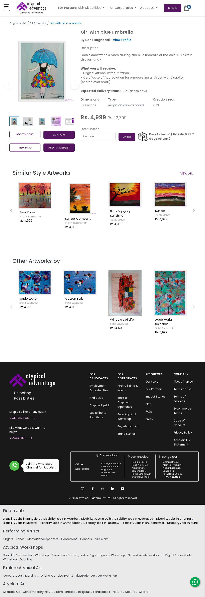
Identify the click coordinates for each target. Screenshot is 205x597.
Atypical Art (18, 23)
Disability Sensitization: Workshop (26, 555)
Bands (20, 539)
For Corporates (121, 7)
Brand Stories (127, 434)
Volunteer (20, 438)
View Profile (122, 40)
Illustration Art (86, 576)
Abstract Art (12, 592)
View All (186, 173)
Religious (84, 592)
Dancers (86, 539)
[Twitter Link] (102, 489)
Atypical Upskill (99, 405)
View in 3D (25, 147)
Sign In (172, 8)
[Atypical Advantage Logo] (32, 379)
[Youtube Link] (123, 489)
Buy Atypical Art (128, 426)
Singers (8, 539)
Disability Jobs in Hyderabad (134, 519)
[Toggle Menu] (6, 7)
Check (127, 137)
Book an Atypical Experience (125, 402)
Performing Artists (21, 531)
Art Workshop (108, 576)
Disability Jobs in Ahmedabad (60, 523)
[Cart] (186, 8)
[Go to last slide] (11, 210)
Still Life (130, 592)
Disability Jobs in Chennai (174, 519)
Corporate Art (13, 576)
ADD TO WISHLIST (59, 147)
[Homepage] (31, 8)
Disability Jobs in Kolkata (20, 523)
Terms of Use (183, 389)
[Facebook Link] (92, 489)
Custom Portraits (63, 592)
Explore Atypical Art (22, 567)
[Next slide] (194, 210)
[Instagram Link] (82, 489)
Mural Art (31, 576)
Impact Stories (155, 397)
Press (149, 419)
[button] (74, 85)
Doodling (26, 559)
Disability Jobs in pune (183, 523)
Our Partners (154, 389)
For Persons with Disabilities (80, 7)
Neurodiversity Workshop (145, 555)
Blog (148, 404)
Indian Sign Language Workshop (103, 555)
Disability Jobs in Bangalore (22, 519)
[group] (42, 71)
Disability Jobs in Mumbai (61, 519)
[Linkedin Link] (113, 489)
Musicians (102, 539)
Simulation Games (65, 555)
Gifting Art (48, 576)
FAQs (149, 412)
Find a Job (96, 398)
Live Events (66, 576)
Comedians (69, 539)
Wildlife (144, 592)
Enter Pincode (90, 129)
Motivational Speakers (43, 539)
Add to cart (25, 134)
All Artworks (38, 23)
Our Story (152, 382)
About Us (147, 7)
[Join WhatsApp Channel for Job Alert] (14, 466)
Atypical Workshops (23, 547)
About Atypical (184, 382)
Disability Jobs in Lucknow (101, 523)
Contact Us (22, 418)
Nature (118, 592)
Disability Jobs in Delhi (96, 519)
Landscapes (102, 592)
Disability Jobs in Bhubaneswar (143, 523)
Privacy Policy (183, 433)
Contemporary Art (36, 592)
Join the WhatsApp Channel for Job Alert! (39, 465)
